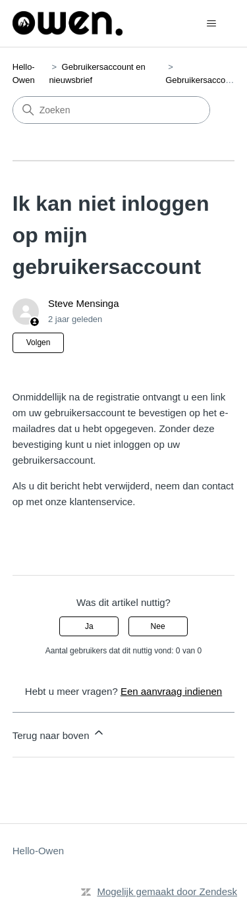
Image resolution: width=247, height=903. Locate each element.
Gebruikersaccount (201, 80)
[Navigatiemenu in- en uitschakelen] (211, 23)
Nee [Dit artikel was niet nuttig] (158, 626)
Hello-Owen (38, 850)
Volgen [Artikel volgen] (38, 342)
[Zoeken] (111, 110)
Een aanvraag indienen (171, 691)
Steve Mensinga (83, 303)
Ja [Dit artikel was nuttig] (89, 626)
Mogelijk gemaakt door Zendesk (167, 891)
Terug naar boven (59, 733)
